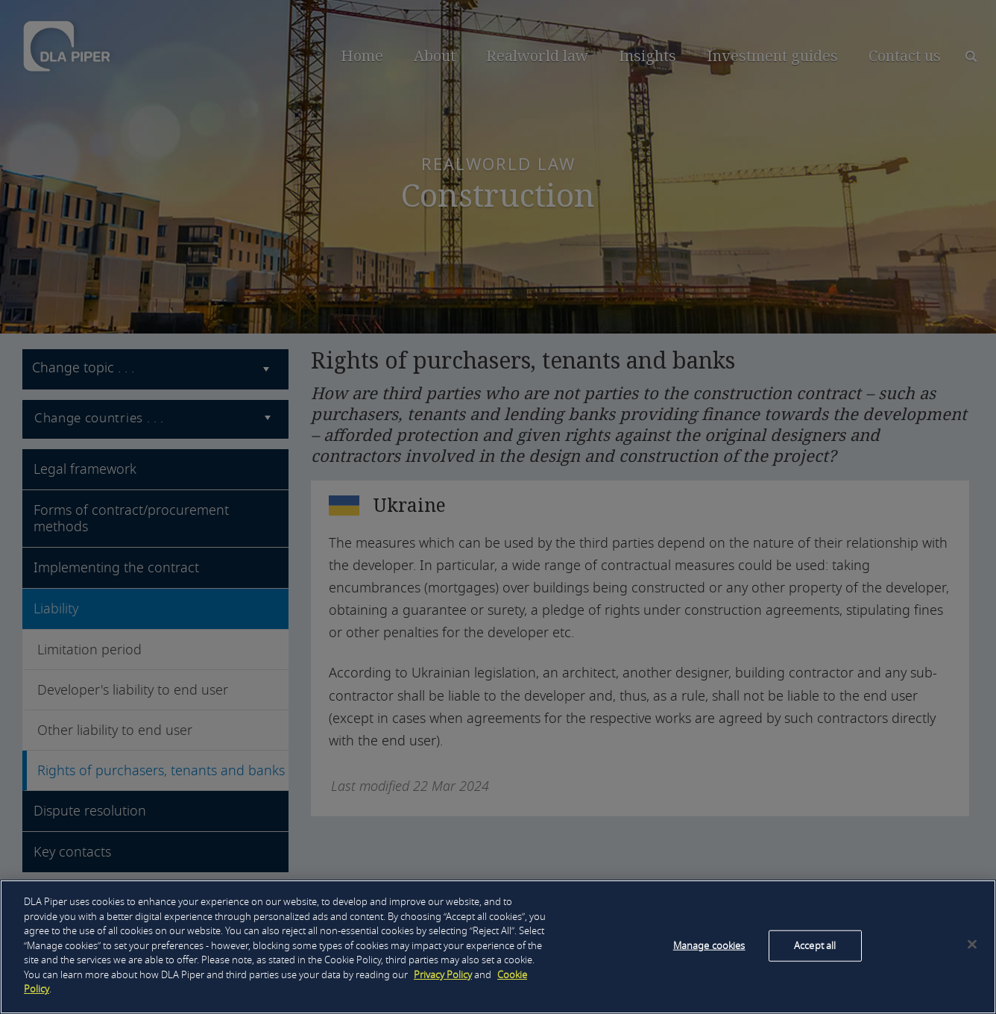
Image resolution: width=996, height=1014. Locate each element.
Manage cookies (709, 946)
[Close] (972, 944)
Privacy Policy (443, 975)
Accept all (815, 946)
